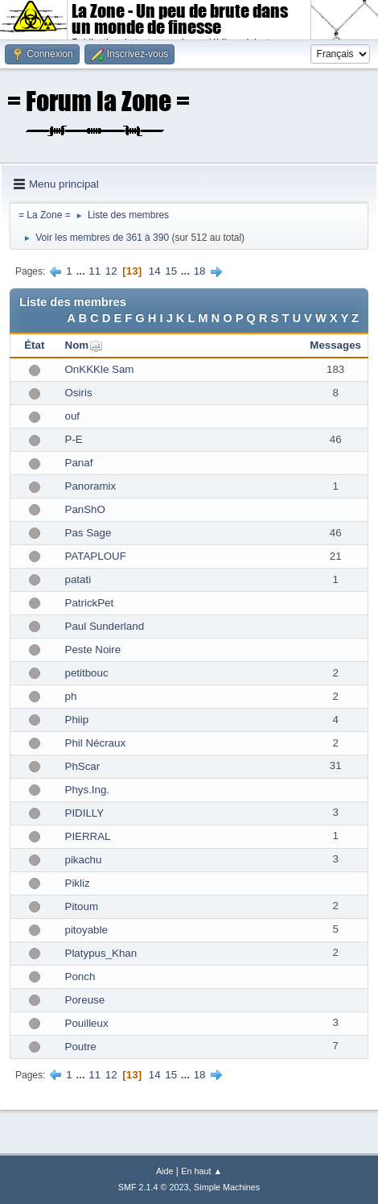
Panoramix (91, 486)
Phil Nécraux (95, 743)
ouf (72, 416)
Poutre (81, 1047)
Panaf (79, 463)
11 (94, 271)
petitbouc (87, 673)
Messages (335, 345)
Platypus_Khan (101, 953)
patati (78, 579)
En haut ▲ (201, 1171)
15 (171, 271)
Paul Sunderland (105, 626)
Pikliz (77, 883)
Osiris (78, 393)
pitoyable (86, 930)
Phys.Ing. (87, 790)
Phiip (77, 720)
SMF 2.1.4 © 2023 (153, 1187)
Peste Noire (93, 649)
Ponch (80, 976)
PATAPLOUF (95, 556)
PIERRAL (88, 836)
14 (155, 271)
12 (111, 271)
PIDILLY (85, 813)
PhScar (83, 766)
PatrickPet (89, 603)
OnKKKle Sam (99, 369)
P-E (74, 439)
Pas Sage (88, 533)
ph (71, 696)
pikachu (83, 860)
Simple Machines (227, 1187)
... (82, 271)
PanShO (85, 509)
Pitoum (81, 906)
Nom (77, 345)
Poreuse (85, 1000)
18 (200, 271)
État (34, 345)
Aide (165, 1171)
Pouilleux (87, 1023)
